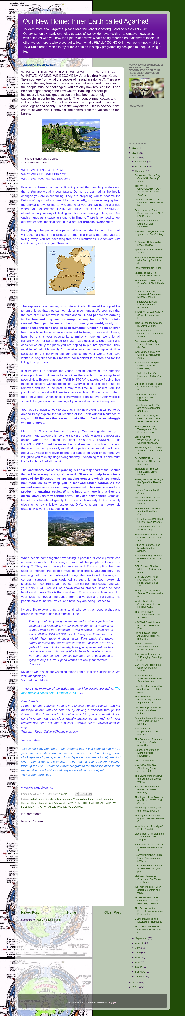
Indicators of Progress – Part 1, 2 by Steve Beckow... (148, 471)
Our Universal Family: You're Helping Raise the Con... (147, 344)
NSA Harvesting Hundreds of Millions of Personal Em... (149, 558)
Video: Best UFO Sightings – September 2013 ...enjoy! (149, 836)
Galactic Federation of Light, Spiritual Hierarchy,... (147, 753)
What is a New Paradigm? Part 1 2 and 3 (149, 827)
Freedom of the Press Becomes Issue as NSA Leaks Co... (149, 213)
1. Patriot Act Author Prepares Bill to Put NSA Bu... (146, 731)
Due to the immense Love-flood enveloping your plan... (149, 868)
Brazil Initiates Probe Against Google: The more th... (147, 636)
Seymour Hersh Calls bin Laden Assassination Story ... (148, 858)
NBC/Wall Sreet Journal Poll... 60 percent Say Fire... (148, 625)
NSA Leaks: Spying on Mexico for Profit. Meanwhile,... (147, 365)
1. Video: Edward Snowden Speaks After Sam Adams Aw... (148, 678)
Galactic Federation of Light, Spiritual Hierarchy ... (147, 223)
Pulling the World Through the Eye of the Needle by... (149, 482)
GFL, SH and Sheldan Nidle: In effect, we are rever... (148, 569)
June (138, 952)
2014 (135, 152)
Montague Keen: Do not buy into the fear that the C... (149, 818)
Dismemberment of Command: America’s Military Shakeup (148, 294)
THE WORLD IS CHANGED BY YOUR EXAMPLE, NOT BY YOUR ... (148, 190)
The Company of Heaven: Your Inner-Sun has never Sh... (149, 742)
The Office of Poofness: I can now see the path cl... (148, 929)
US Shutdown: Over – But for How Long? (149, 528)
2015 (135, 147)
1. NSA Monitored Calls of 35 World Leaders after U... (149, 315)
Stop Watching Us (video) (148, 268)
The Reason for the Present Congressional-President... (149, 911)
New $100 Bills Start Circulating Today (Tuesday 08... (146, 768)
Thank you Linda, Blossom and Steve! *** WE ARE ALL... (149, 800)
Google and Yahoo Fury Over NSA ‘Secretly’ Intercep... (147, 178)
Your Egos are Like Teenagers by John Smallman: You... (146, 429)
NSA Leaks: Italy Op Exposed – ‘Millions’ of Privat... (148, 376)
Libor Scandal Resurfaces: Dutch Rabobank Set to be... (149, 202)
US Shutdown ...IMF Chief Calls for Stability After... (149, 520)
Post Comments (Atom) (48, 919)
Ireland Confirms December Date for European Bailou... (146, 646)
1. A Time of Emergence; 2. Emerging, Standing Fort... (148, 657)
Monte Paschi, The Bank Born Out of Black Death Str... (149, 283)
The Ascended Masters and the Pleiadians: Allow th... (147, 511)
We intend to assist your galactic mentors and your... (148, 889)
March (139, 966)
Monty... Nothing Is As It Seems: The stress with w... (149, 593)
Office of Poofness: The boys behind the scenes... (147, 548)
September (141, 938)
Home (71, 912)
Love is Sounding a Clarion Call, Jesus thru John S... (149, 333)
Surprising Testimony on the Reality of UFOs (148, 809)
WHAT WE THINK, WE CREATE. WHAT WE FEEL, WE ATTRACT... (148, 418)
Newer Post (30, 912)
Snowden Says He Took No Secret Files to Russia (148, 500)
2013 (135, 157)
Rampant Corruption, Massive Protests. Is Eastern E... (147, 304)
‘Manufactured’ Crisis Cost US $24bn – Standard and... (149, 537)
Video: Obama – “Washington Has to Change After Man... (147, 439)
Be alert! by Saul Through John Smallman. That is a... (149, 450)
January (140, 976)
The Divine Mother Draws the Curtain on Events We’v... (148, 778)
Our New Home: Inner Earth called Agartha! (85, 21)
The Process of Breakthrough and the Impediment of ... (148, 699)
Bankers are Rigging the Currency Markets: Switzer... (148, 667)
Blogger (112, 1002)
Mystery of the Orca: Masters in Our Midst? (148, 274)
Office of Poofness (145, 760)
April (138, 962)
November (141, 166)
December (141, 161)
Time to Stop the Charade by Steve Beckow (149, 324)
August (139, 943)
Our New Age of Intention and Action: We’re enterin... (148, 710)
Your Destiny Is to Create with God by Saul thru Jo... (148, 260)
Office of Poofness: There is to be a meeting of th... (148, 386)
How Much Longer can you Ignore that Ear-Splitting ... (149, 234)
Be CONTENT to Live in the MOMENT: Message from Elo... (149, 461)
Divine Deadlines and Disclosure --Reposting (148, 920)
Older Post (112, 912)
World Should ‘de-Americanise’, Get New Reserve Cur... (148, 604)
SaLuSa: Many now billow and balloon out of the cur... (149, 689)
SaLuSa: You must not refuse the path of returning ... (147, 789)
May (138, 957)
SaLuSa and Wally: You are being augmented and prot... (148, 408)
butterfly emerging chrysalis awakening (51, 799)
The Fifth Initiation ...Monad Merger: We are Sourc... (147, 614)
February (140, 971)
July (137, 947)
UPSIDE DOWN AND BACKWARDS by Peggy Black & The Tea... (146, 581)
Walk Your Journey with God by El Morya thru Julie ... (148, 355)
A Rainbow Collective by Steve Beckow (148, 243)
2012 (135, 982)
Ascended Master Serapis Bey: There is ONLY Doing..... (149, 721)
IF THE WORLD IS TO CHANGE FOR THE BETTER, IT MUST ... (148, 900)
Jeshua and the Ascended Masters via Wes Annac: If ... (149, 847)
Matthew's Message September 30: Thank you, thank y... (148, 879)
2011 (135, 987)
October (140, 171)
